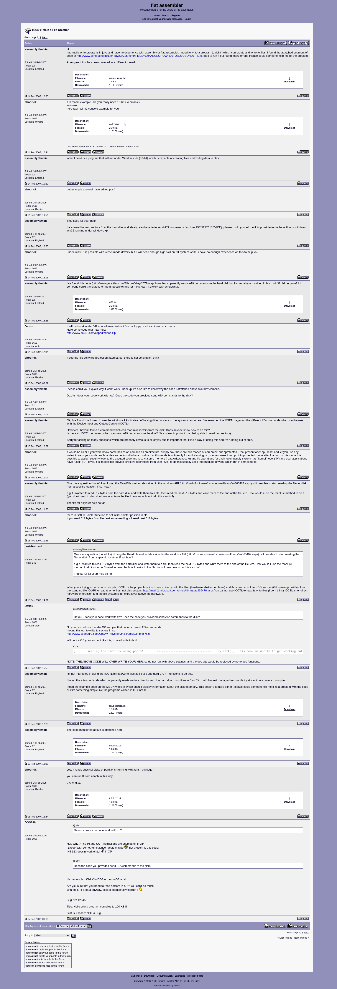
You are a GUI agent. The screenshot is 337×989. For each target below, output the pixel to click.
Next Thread (301, 937)
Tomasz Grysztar (166, 981)
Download (149, 976)
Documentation (165, 976)
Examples (180, 976)
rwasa (177, 985)
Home (157, 15)
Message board (195, 976)
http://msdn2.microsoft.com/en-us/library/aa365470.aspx (178, 590)
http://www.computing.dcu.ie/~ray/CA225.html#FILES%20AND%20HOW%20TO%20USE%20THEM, (140, 55)
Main (46, 30)
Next (45, 37)
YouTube (195, 981)
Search (165, 15)
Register (175, 15)
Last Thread (285, 937)
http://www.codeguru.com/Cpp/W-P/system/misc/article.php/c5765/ (108, 633)
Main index (136, 976)
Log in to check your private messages (162, 19)
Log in (188, 19)
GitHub (186, 981)
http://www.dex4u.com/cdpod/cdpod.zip (91, 333)
